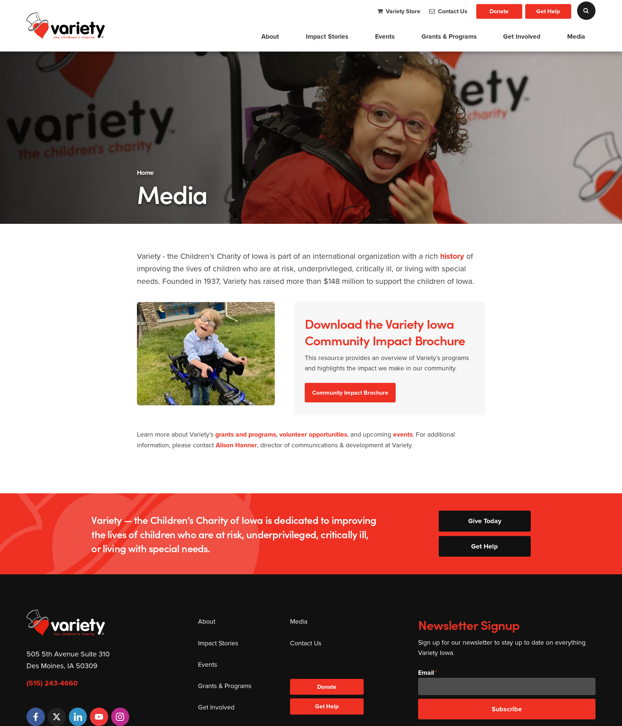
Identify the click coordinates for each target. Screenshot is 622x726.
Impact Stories (327, 36)
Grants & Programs (449, 36)
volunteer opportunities (313, 434)
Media (576, 36)
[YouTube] (99, 717)
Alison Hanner (236, 445)
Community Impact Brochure (350, 392)
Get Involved (521, 36)
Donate (499, 11)
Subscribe (507, 709)
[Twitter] (57, 717)
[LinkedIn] (78, 717)
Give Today (484, 521)
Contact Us (448, 11)
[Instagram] (120, 717)
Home (145, 172)
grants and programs (245, 434)
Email (426, 672)
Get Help (548, 11)
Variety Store (398, 11)
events (403, 434)
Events (385, 36)
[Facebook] (35, 717)
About (270, 36)
